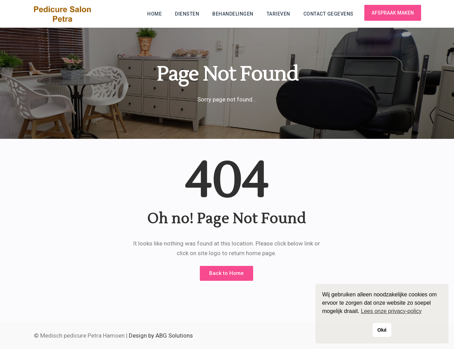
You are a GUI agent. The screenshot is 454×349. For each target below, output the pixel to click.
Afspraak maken (393, 13)
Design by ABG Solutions (161, 335)
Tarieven (278, 14)
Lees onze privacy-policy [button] (391, 311)
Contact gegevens (328, 14)
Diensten (187, 14)
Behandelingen (232, 14)
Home (154, 14)
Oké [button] (381, 330)
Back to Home (226, 273)
